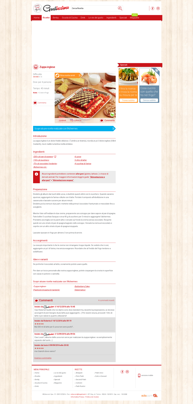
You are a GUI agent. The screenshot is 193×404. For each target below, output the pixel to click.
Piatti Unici (99, 373)
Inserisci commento (42, 358)
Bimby (56, 17)
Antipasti (79, 373)
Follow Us (77, 120)
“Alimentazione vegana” (63, 180)
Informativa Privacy (77, 397)
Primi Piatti (80, 376)
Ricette (46, 17)
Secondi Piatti (81, 380)
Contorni (79, 383)
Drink (83, 17)
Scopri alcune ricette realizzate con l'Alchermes (73, 128)
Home (37, 17)
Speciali (123, 17)
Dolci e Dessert (101, 376)
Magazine (134, 17)
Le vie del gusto (95, 17)
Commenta (110, 120)
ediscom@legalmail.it (78, 394)
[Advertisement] (96, 41)
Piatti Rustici (80, 386)
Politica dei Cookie (92, 397)
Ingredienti (111, 17)
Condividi (62, 120)
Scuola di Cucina (69, 17)
